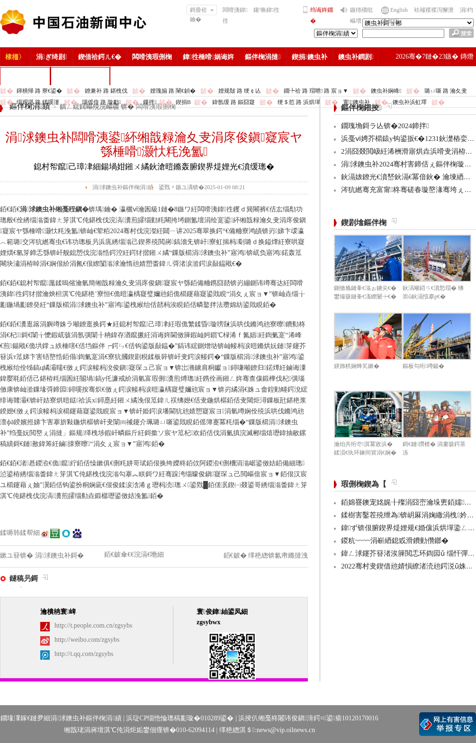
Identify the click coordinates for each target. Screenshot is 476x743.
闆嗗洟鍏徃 (235, 15)
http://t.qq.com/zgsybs (83, 653)
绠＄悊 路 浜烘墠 (299, 102)
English (399, 10)
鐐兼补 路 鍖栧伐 (106, 90)
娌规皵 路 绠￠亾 (239, 90)
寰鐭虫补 (356, 102)
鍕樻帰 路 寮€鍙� (39, 90)
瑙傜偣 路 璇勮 (101, 102)
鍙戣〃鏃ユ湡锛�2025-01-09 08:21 (202, 187)
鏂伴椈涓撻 (262, 57)
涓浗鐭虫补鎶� (80, 75)
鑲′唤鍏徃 (266, 10)
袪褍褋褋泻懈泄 (434, 10)
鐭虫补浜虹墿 (410, 102)
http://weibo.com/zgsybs (86, 639)
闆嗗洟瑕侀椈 (152, 57)
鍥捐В (183, 102)
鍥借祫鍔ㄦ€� (99, 57)
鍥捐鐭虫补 (309, 57)
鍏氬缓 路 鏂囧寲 (233, 102)
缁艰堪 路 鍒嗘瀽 (38, 102)
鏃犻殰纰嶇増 (361, 15)
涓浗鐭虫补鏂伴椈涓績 (122, 187)
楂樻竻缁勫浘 (25, 75)
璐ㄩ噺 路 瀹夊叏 (445, 90)
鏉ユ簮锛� (17, 555)
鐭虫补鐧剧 (356, 57)
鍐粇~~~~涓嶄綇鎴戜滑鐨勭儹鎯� (395, 540)
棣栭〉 (15, 57)
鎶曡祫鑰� (202, 11)
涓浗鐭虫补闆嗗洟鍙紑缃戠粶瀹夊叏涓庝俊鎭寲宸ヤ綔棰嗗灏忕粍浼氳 (154, 144)
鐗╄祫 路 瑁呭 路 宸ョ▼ (316, 90)
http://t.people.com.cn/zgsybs (93, 625)
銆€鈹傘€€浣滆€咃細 (134, 554)
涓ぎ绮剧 (51, 57)
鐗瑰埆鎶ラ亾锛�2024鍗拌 (385, 126)
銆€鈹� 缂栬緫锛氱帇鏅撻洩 (266, 555)
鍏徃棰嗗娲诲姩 (208, 57)
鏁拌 (149, 102)
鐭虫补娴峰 (386, 90)
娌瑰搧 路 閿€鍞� (173, 90)
